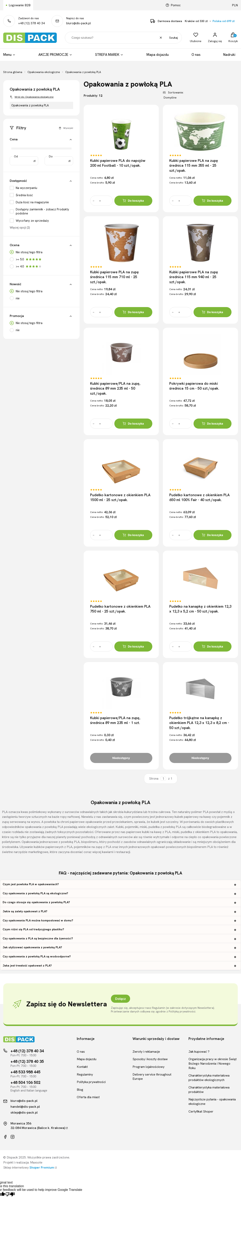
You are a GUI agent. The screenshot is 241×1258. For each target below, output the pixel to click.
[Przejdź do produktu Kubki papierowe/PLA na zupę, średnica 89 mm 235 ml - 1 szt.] (121, 689)
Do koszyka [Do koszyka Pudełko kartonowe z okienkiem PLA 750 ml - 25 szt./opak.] (133, 646)
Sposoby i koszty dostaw (150, 1059)
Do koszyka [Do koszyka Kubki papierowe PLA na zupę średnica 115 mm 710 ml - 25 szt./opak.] (133, 312)
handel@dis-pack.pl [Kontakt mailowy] (25, 1107)
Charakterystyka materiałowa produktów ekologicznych (208, 1077)
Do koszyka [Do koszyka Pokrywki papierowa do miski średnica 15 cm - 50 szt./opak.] (212, 423)
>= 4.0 (29, 266)
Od (16, 156)
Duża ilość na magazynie (32, 202)
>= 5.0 (29, 259)
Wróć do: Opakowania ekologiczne (32, 97)
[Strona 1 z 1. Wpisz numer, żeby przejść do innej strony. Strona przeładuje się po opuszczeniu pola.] (163, 779)
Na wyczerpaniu (26, 188)
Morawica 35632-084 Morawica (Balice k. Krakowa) (38, 1125)
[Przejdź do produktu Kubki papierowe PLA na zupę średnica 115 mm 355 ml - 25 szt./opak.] (200, 131)
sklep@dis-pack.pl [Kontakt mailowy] (24, 1113)
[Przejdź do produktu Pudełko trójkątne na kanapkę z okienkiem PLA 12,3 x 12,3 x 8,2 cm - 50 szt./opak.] (200, 689)
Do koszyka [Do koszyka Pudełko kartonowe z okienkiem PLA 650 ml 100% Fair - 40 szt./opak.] (212, 535)
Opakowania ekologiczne (43, 72)
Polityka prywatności (91, 1082)
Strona (153, 779)
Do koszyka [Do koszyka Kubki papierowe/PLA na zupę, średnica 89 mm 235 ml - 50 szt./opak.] (133, 423)
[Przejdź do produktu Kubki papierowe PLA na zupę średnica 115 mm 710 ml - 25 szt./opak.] (121, 243)
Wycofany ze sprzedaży (32, 221)
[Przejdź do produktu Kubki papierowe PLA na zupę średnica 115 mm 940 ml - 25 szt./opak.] (200, 243)
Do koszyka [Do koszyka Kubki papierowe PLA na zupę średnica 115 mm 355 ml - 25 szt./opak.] (212, 200)
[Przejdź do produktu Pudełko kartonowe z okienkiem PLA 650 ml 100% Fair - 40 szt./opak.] (200, 466)
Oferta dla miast (88, 1097)
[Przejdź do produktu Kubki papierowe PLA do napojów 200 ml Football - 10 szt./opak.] (121, 131)
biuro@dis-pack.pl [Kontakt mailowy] (24, 1101)
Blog (80, 1089)
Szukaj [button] (173, 37)
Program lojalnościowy (148, 1067)
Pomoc (173, 5)
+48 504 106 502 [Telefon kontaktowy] (25, 1082)
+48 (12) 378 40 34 (31, 23)
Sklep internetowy (28, 1167)
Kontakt (82, 1067)
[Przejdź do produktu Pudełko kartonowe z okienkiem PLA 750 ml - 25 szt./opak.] (121, 577)
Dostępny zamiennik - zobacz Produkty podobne (42, 211)
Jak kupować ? (198, 1051)
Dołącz (120, 999)
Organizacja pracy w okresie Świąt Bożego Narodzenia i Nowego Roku (212, 1063)
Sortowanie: (175, 92)
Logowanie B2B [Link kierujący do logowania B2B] (20, 5)
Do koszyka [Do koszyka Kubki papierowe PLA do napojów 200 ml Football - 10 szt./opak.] (133, 200)
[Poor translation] (10, 1195)
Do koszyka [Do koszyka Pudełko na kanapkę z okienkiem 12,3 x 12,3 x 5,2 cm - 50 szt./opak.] (212, 646)
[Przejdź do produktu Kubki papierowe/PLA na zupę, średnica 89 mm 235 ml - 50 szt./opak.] (121, 354)
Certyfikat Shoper (200, 1111)
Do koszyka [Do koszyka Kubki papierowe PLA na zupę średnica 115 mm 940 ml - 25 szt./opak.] (212, 312)
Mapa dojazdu (86, 1059)
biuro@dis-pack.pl (78, 23)
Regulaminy (85, 1074)
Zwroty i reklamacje (146, 1051)
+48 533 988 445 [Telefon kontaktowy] (25, 1072)
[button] (70, 140)
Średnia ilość (24, 195)
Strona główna (12, 72)
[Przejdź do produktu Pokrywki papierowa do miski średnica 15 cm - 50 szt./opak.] (200, 354)
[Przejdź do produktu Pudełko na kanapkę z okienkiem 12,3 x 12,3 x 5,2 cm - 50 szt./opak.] (200, 577)
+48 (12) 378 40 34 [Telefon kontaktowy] (27, 1050)
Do (51, 156)
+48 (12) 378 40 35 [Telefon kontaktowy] (27, 1061)
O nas (81, 1051)
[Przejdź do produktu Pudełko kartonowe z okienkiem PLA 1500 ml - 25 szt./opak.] (121, 466)
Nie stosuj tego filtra (29, 252)
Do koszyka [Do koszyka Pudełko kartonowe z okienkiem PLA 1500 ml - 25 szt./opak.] (133, 535)
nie (18, 298)
